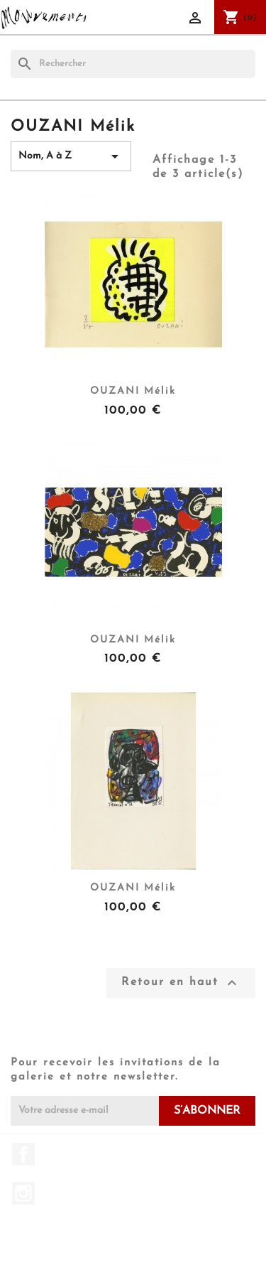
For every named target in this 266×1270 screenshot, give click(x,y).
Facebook (23, 1154)
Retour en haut (180, 982)
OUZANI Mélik (133, 391)
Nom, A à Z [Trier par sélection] (70, 156)
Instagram (23, 1193)
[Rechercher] (133, 64)
